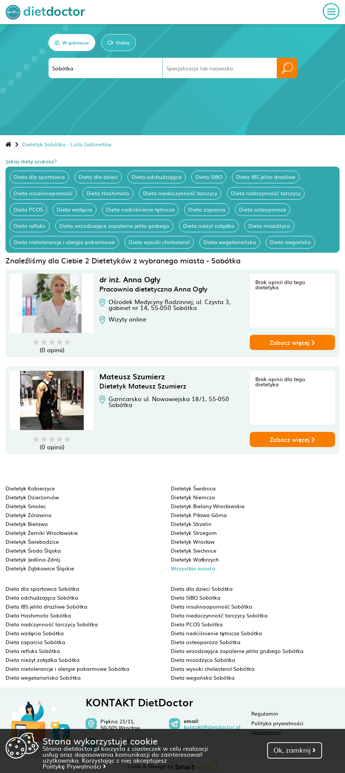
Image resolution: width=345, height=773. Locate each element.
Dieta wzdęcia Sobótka (35, 633)
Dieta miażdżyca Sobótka (203, 659)
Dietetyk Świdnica (193, 488)
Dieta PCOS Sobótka (197, 624)
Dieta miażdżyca (269, 225)
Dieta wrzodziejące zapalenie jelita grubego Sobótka (237, 650)
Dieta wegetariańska (229, 242)
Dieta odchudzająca (157, 176)
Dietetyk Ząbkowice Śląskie (40, 568)
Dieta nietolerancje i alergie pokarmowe (64, 242)
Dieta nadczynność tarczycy (266, 193)
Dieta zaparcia (206, 209)
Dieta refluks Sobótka (33, 650)
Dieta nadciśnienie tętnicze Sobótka (216, 633)
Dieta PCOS (28, 209)
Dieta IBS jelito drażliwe (265, 176)
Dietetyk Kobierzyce (30, 488)
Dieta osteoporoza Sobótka (205, 642)
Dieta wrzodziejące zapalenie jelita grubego (114, 225)
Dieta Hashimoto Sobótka (38, 615)
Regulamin (264, 713)
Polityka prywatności (277, 723)
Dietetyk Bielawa (27, 523)
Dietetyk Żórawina (29, 515)
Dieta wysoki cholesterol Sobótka (213, 668)
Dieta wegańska (290, 242)
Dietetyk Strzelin (191, 523)
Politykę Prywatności (74, 766)
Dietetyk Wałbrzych (195, 559)
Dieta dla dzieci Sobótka (202, 588)
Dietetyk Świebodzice (32, 541)
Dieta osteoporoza (262, 209)
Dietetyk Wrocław (193, 541)
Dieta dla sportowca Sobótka (42, 588)
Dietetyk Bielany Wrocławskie (208, 506)
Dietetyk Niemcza (193, 497)
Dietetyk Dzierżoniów (32, 497)
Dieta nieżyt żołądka (209, 225)
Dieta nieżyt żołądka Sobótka (43, 659)
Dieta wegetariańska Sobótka (43, 677)
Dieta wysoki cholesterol (159, 242)
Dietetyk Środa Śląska (33, 550)
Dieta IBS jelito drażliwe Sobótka (46, 606)
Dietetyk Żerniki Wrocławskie (42, 532)
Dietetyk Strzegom (194, 532)
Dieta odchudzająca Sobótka (42, 597)
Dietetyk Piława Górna (199, 515)
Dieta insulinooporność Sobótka (211, 606)
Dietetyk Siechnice (193, 550)
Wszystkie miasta (193, 568)
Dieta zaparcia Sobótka (35, 642)
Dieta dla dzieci (98, 176)
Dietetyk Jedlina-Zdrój (33, 559)
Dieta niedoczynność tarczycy (180, 193)
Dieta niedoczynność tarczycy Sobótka (219, 615)
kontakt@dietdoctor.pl (212, 727)
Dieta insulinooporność (43, 193)
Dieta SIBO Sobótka (195, 597)
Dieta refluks (30, 225)
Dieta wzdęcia (74, 209)
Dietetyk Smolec (26, 506)
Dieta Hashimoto (107, 193)
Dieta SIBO (208, 176)
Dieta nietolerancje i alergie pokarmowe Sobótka (67, 668)
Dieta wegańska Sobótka (203, 677)
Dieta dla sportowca (39, 176)
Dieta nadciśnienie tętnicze (140, 209)
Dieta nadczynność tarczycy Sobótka (52, 624)
